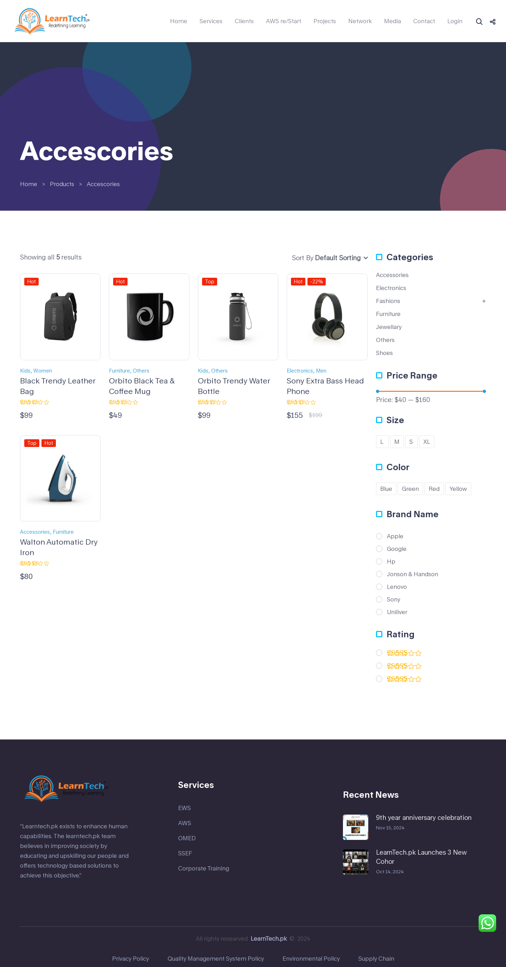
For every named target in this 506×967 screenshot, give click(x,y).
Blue (386, 488)
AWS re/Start (283, 21)
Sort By (302, 258)
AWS (184, 823)
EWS (184, 807)
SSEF (185, 853)
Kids (25, 371)
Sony (393, 599)
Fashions (388, 300)
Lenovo (397, 587)
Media (392, 21)
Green (410, 488)
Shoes (384, 352)
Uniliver (397, 612)
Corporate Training (203, 868)
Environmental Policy (311, 958)
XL (426, 441)
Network (360, 21)
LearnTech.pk (269, 938)
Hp (391, 561)
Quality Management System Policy (216, 958)
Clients (244, 21)
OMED (187, 838)
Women (42, 371)
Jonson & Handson (412, 574)
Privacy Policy (130, 958)
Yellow (458, 488)
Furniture (119, 371)
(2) (404, 654)
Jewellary (389, 326)
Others (141, 371)
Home (178, 21)
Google (397, 549)
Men (321, 371)
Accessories (35, 532)
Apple (395, 536)
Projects (324, 21)
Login (454, 21)
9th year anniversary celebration (424, 817)
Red (434, 488)
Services (211, 21)
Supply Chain (376, 958)
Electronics (300, 371)
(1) (404, 667)
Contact (424, 21)
